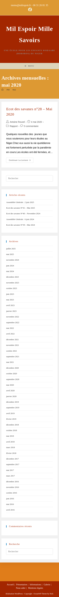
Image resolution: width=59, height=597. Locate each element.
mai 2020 (10, 385)
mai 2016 (10, 504)
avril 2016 (10, 510)
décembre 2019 (12, 402)
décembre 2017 (12, 459)
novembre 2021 (12, 345)
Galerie (47, 584)
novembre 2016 (12, 487)
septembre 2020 (12, 379)
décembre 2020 (12, 368)
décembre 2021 (12, 339)
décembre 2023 (12, 277)
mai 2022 (10, 328)
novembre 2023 (12, 282)
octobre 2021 (11, 351)
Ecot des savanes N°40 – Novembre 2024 (23, 213)
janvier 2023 (11, 311)
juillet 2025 (11, 248)
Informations (35, 584)
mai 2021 (10, 362)
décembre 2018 (12, 425)
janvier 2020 (11, 396)
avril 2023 (10, 305)
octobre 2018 (11, 430)
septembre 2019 (12, 407)
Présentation (21, 584)
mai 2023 (10, 299)
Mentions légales (35, 588)
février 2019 (11, 419)
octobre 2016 (11, 493)
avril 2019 (10, 413)
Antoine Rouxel (17, 122)
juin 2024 (10, 265)
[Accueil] (2, 90)
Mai (14, 90)
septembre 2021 (12, 356)
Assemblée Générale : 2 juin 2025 (20, 202)
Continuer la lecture (21, 159)
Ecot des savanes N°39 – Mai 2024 (20, 225)
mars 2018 (10, 447)
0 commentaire (31, 126)
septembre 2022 (12, 322)
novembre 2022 (12, 317)
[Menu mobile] (29, 66)
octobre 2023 (11, 288)
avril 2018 (10, 442)
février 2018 (11, 453)
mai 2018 (10, 436)
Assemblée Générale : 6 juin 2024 (20, 219)
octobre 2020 (11, 373)
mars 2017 (10, 476)
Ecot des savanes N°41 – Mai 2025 (20, 208)
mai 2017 (10, 470)
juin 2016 (10, 498)
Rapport (14, 126)
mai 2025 (10, 254)
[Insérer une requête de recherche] (29, 178)
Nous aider (20, 588)
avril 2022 (10, 334)
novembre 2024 (12, 260)
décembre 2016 (12, 481)
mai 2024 (10, 271)
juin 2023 (10, 294)
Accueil (10, 584)
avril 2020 (10, 390)
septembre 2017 (12, 464)
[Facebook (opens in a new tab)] (29, 9)
